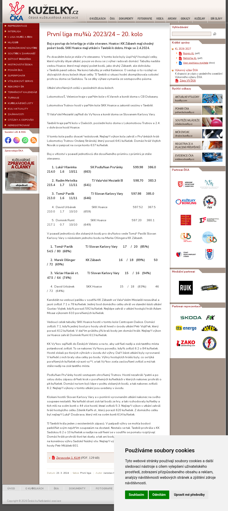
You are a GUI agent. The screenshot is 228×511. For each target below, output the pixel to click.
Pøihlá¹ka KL (190, 58)
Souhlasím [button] (136, 494)
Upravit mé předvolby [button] (189, 494)
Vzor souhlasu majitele (195, 62)
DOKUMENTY (77, 488)
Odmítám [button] (159, 494)
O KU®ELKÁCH (34, 488)
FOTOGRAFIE (104, 488)
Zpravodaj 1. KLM (68, 458)
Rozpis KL (188, 53)
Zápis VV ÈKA (188, 80)
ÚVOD (11, 488)
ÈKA (56, 488)
